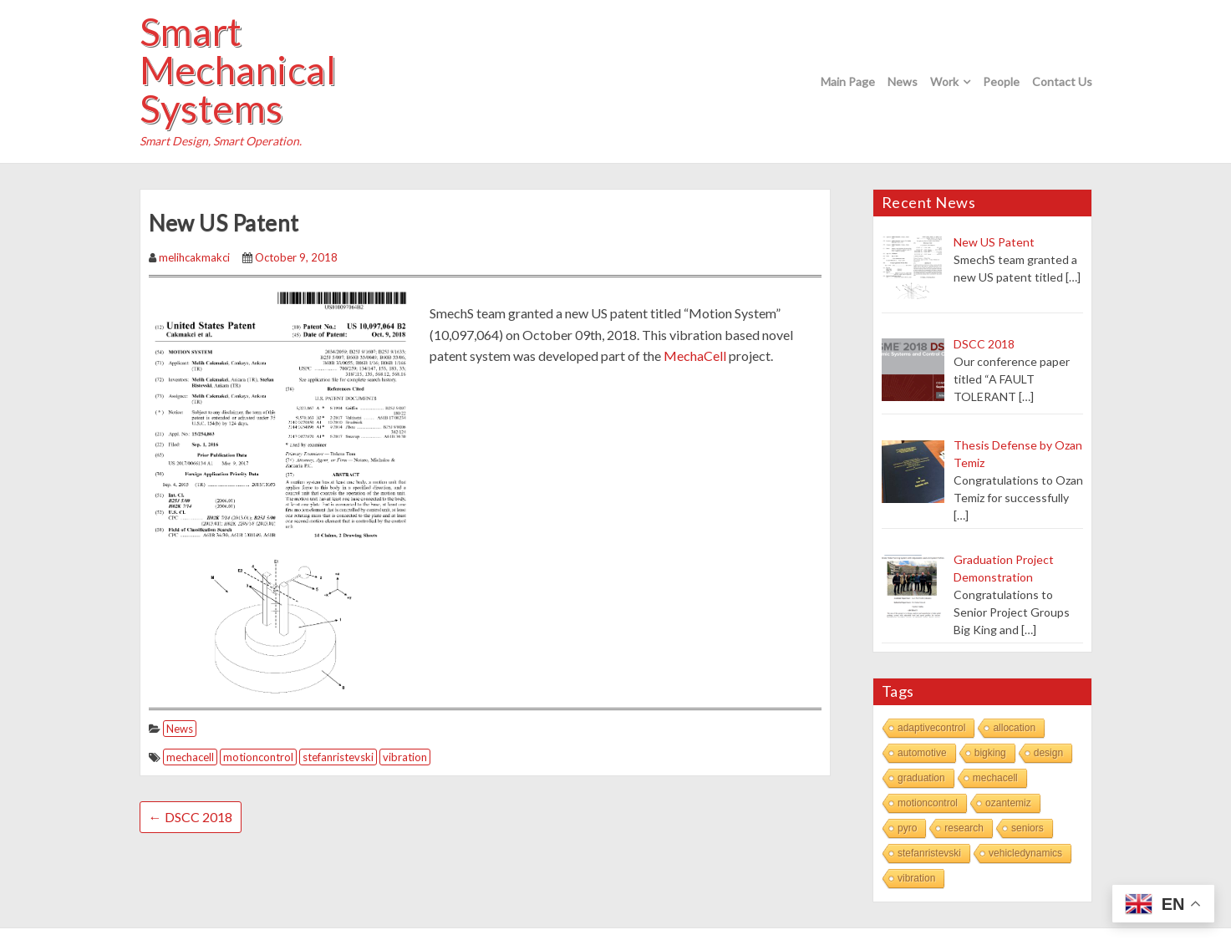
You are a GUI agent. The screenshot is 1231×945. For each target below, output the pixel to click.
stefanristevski (338, 757)
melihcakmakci (194, 257)
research (964, 828)
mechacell (190, 757)
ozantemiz (1008, 803)
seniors (1027, 828)
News (903, 81)
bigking (990, 753)
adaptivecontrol (931, 728)
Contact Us (1062, 81)
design (1048, 753)
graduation (921, 778)
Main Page (848, 81)
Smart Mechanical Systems (238, 70)
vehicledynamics (1025, 853)
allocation (1014, 728)
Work (944, 81)
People (1001, 81)
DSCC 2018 (190, 817)
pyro (907, 828)
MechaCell (695, 355)
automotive (922, 753)
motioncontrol (258, 757)
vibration (405, 757)
